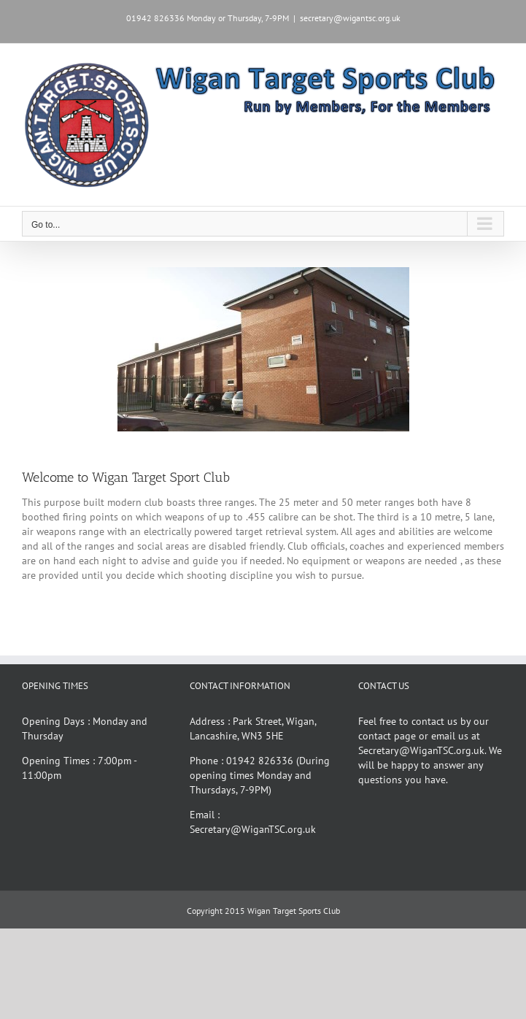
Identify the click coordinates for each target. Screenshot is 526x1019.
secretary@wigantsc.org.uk (350, 17)
